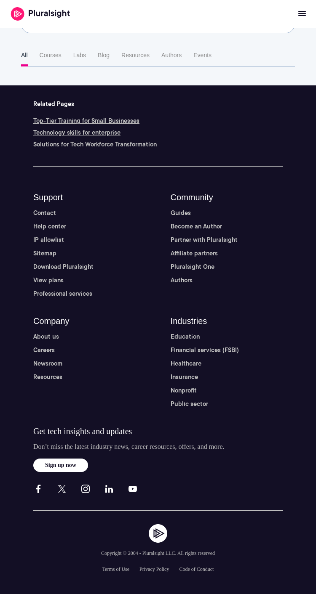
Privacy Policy (154, 569)
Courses (51, 55)
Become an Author (196, 226)
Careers (44, 350)
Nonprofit (184, 390)
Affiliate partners (194, 253)
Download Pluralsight (63, 266)
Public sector (189, 403)
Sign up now (60, 465)
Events (202, 55)
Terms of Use (115, 569)
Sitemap (44, 253)
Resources (135, 55)
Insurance (184, 377)
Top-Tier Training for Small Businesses (86, 120)
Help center (49, 226)
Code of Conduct (196, 569)
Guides (181, 212)
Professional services (62, 293)
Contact (44, 212)
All (24, 55)
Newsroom (47, 363)
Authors (171, 55)
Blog (104, 55)
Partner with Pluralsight (204, 239)
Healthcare (186, 363)
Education (185, 336)
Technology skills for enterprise (77, 132)
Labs (79, 55)
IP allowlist (48, 239)
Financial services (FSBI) (205, 350)
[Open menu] (302, 14)
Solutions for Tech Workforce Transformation (95, 144)
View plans (48, 280)
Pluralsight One (192, 266)
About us (46, 336)
